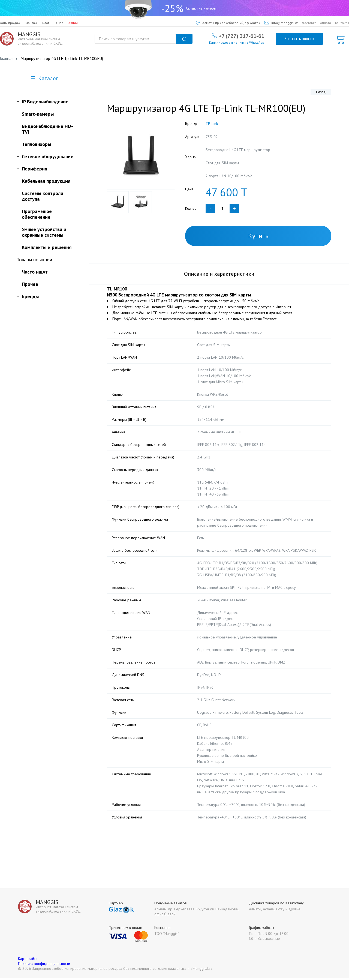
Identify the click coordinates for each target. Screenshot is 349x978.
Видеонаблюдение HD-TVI (47, 129)
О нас (59, 22)
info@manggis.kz (281, 23)
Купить (258, 236)
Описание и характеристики (219, 273)
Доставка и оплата (316, 23)
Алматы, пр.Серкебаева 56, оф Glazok (228, 23)
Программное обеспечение (37, 214)
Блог (45, 22)
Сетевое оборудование (47, 156)
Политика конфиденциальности (44, 963)
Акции (73, 22)
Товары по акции (34, 259)
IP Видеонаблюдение (45, 101)
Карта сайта (27, 958)
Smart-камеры (38, 114)
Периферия (34, 169)
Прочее (30, 284)
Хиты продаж (10, 22)
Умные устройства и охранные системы (44, 232)
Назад (321, 92)
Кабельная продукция (46, 181)
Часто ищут (35, 272)
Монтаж (31, 22)
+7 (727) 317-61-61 (241, 35)
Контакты (342, 23)
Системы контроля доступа (42, 196)
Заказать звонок (299, 38)
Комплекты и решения (46, 247)
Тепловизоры (36, 144)
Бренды (30, 296)
